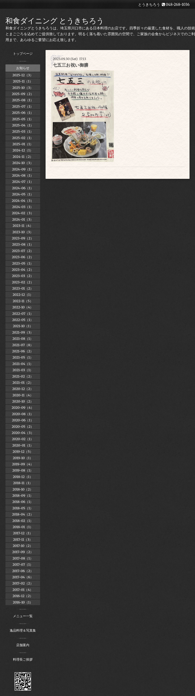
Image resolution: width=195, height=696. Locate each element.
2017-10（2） (23, 546)
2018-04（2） (23, 514)
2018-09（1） (22, 495)
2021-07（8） (22, 345)
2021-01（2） (22, 382)
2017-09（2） (22, 552)
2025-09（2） (23, 94)
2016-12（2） (23, 596)
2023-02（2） (23, 282)
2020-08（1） (23, 414)
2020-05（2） (23, 426)
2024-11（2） (23, 157)
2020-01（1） (22, 445)
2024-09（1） (23, 169)
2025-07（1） (23, 106)
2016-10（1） (23, 602)
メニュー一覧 (23, 616)
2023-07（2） (23, 251)
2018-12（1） (23, 477)
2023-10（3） (22, 232)
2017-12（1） (23, 533)
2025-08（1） (22, 100)
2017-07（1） (23, 564)
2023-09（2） (23, 238)
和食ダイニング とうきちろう (54, 20)
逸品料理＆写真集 (23, 630)
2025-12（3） (22, 75)
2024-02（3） (23, 213)
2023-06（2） (23, 257)
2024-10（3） (22, 163)
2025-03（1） (22, 131)
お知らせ (22, 68)
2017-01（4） (23, 590)
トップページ (23, 53)
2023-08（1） (22, 244)
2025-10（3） (22, 88)
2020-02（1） (23, 439)
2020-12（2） (22, 389)
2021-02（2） (22, 376)
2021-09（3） (22, 332)
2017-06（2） (22, 571)
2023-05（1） (23, 263)
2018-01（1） (23, 527)
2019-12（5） (23, 451)
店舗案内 (22, 645)
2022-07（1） (22, 314)
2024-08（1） (23, 175)
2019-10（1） (23, 458)
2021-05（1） (22, 357)
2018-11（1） (23, 483)
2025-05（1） (23, 119)
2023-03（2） (23, 276)
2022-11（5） (23, 301)
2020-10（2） (22, 401)
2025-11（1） (23, 81)
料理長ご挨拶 (23, 659)
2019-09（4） (23, 464)
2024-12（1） (23, 150)
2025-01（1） (22, 144)
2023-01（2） (22, 288)
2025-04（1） (23, 125)
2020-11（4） (22, 395)
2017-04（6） (22, 577)
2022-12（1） (23, 295)
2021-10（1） (23, 326)
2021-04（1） (22, 364)
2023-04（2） (23, 270)
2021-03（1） (23, 370)
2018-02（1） (22, 521)
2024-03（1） (23, 207)
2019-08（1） (22, 470)
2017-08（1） (22, 558)
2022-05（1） (22, 320)
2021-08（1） (22, 339)
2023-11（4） (23, 226)
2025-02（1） (23, 138)
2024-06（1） (23, 188)
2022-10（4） (22, 307)
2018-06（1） (22, 502)
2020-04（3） (23, 433)
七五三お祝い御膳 (70, 65)
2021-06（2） (23, 351)
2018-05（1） (22, 508)
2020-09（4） (23, 407)
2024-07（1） (22, 182)
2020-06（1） (23, 420)
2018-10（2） (23, 489)
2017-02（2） (22, 583)
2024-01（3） (23, 219)
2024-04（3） (23, 201)
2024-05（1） (22, 194)
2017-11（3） (23, 539)
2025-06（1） (23, 113)
